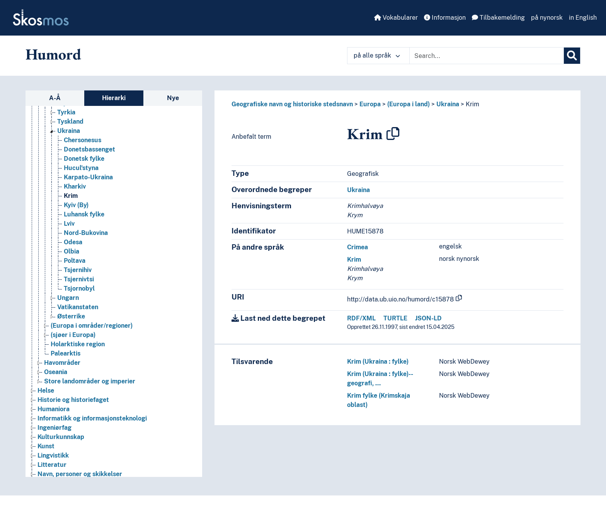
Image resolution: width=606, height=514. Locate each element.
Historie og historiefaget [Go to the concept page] (73, 399)
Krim (472, 104)
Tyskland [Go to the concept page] (70, 121)
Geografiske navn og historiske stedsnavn (292, 104)
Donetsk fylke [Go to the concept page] (84, 158)
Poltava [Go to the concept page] (74, 260)
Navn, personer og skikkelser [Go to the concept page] (79, 474)
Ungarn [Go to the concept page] (68, 297)
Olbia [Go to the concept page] (71, 251)
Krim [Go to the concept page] (71, 195)
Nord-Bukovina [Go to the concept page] (86, 233)
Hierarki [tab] (114, 98)
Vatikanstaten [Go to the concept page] (77, 307)
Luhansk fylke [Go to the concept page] (84, 214)
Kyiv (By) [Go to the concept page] (76, 205)
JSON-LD (428, 318)
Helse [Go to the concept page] (45, 390)
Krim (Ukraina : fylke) (378, 361)
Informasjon (445, 17)
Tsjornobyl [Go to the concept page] (79, 288)
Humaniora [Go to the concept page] (53, 409)
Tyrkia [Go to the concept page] (66, 112)
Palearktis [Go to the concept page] (65, 353)
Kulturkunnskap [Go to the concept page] (60, 437)
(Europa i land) (408, 104)
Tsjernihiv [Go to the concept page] (78, 270)
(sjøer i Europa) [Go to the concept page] (73, 335)
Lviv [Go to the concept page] (69, 223)
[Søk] (571, 55)
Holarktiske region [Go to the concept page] (78, 344)
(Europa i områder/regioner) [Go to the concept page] (92, 325)
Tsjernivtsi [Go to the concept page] (79, 279)
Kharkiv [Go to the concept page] (75, 186)
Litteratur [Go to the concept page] (51, 464)
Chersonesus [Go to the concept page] (82, 140)
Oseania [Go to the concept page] (55, 372)
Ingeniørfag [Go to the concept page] (54, 427)
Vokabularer (396, 17)
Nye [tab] (173, 98)
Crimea (357, 247)
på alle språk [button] (377, 55)
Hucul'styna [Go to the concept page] (81, 168)
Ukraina (447, 104)
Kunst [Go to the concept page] (45, 446)
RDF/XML (361, 318)
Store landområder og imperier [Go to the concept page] (89, 381)
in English (583, 17)
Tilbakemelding (498, 17)
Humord (53, 54)
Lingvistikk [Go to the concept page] (53, 455)
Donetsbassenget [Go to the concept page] (89, 149)
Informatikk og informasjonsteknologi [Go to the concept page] (92, 418)
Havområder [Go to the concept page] (62, 362)
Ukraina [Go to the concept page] (68, 130)
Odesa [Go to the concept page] (73, 242)
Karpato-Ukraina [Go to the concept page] (88, 177)
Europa (370, 104)
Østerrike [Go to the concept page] (71, 316)
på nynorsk (547, 17)
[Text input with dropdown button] (486, 55)
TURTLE (395, 318)
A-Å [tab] (55, 98)
